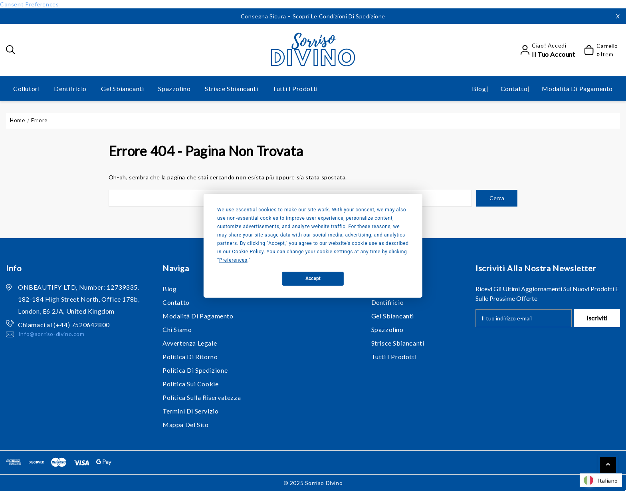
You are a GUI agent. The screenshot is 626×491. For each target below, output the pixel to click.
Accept (313, 278)
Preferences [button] (233, 260)
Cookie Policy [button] (247, 251)
